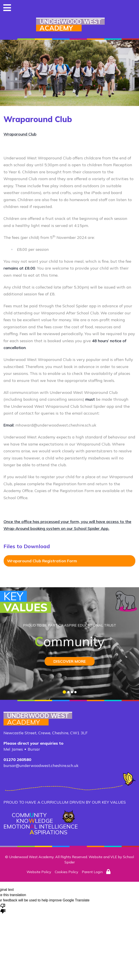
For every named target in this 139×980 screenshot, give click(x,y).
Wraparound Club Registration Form (42, 560)
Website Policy (39, 872)
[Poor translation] (2, 908)
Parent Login (92, 872)
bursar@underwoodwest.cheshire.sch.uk (41, 765)
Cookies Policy (66, 872)
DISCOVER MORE (69, 661)
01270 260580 (17, 759)
